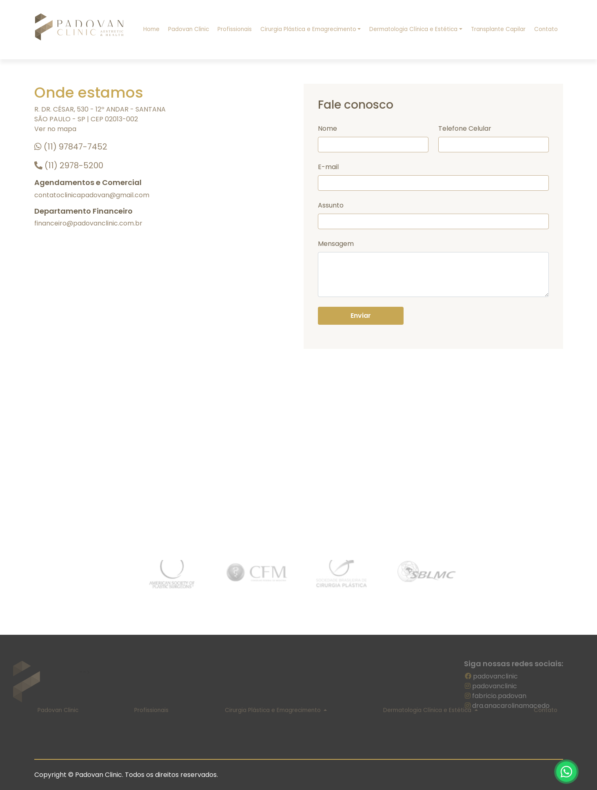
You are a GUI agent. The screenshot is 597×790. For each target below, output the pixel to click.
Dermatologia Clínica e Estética (413, 29)
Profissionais (234, 29)
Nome (327, 128)
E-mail (328, 167)
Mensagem (336, 243)
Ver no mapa (55, 129)
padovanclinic (497, 676)
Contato (546, 29)
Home (151, 29)
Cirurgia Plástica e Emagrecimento (308, 29)
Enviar (361, 315)
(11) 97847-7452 (70, 146)
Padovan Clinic (188, 29)
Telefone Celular (464, 128)
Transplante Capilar (498, 29)
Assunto (331, 205)
